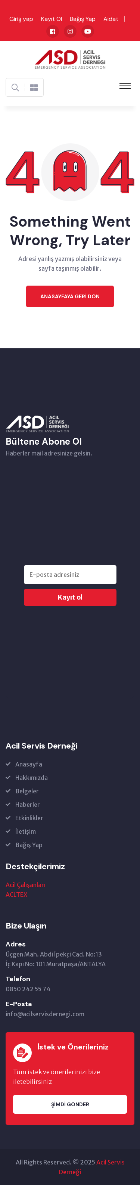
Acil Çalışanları (26, 885)
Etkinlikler (29, 818)
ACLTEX (16, 894)
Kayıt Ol (51, 19)
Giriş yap (21, 19)
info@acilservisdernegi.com (45, 1014)
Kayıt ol (70, 597)
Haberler (27, 804)
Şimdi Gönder (70, 1104)
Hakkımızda (31, 777)
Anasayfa (28, 764)
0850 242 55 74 (28, 989)
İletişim (25, 831)
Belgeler (27, 791)
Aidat (110, 19)
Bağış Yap (83, 19)
